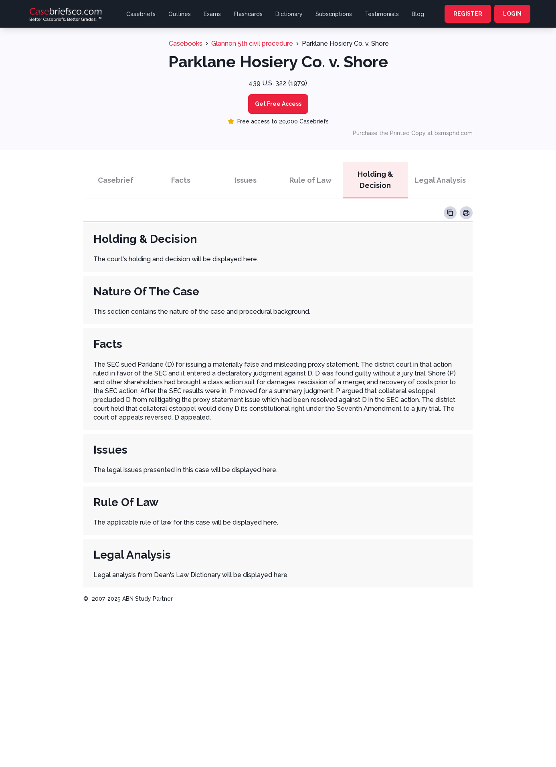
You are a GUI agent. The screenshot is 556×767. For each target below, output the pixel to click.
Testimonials (382, 14)
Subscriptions (333, 14)
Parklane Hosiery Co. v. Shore (345, 43)
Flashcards (248, 14)
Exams (212, 14)
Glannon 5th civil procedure (252, 43)
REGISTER (467, 13)
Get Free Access (278, 104)
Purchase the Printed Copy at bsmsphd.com (413, 133)
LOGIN (512, 13)
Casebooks (185, 43)
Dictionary (289, 14)
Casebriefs (141, 14)
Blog (418, 14)
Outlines (179, 14)
